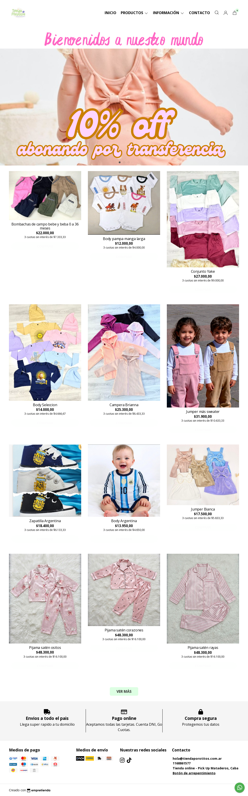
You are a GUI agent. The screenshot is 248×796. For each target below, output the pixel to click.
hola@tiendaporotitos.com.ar (197, 758)
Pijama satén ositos (45, 647)
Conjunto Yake (203, 271)
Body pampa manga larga (124, 238)
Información (168, 12)
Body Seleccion (45, 404)
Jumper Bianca (203, 509)
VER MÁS (124, 691)
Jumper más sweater (203, 411)
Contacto (199, 12)
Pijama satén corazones (124, 630)
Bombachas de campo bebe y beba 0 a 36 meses (44, 226)
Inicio (110, 12)
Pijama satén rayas (203, 647)
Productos (134, 12)
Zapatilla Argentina (45, 520)
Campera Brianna (124, 404)
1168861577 (182, 763)
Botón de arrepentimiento (194, 773)
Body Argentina (124, 520)
